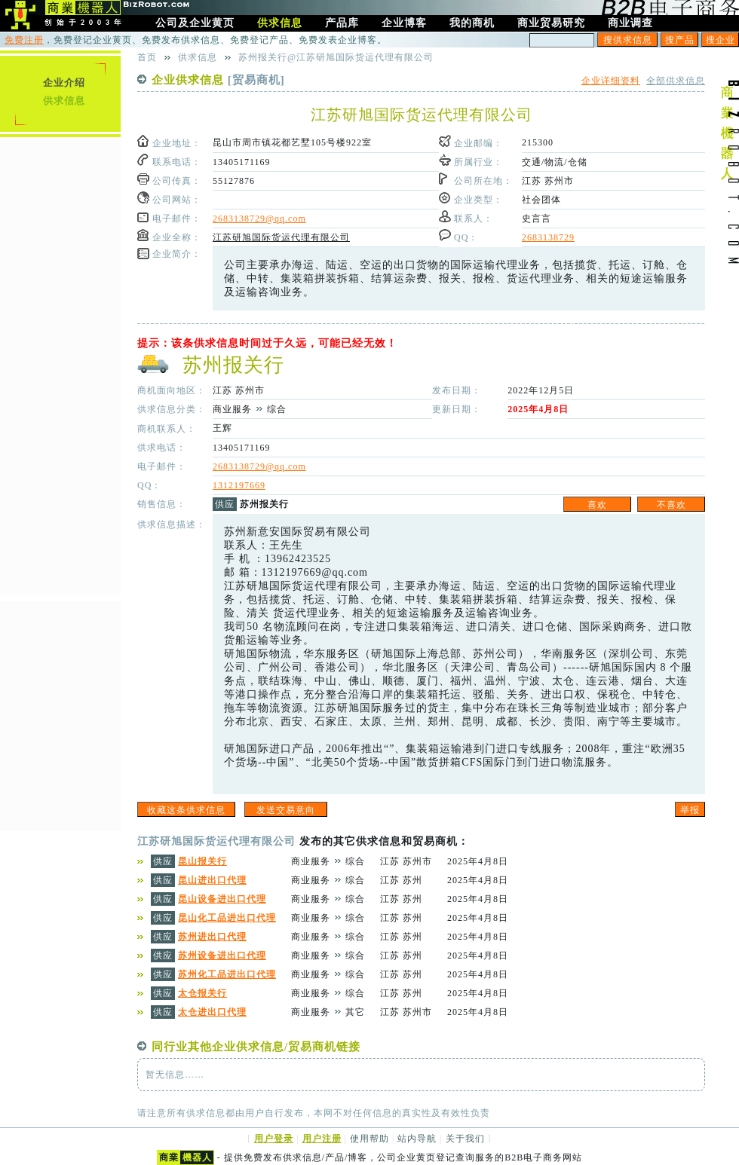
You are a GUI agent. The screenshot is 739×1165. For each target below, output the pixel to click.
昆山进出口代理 (212, 880)
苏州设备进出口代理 (222, 955)
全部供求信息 (675, 80)
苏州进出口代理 (212, 936)
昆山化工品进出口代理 (227, 918)
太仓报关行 (202, 993)
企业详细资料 (610, 80)
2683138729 (548, 237)
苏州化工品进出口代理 (227, 974)
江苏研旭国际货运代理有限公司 (281, 237)
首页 (147, 57)
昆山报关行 (202, 861)
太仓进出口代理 (212, 1012)
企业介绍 (64, 82)
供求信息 (64, 100)
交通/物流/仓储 (554, 162)
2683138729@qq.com (259, 218)
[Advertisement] (60, 365)
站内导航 (417, 1138)
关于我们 (465, 1138)
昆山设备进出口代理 (222, 899)
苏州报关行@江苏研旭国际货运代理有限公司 (336, 57)
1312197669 (239, 485)
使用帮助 (369, 1138)
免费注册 (24, 40)
